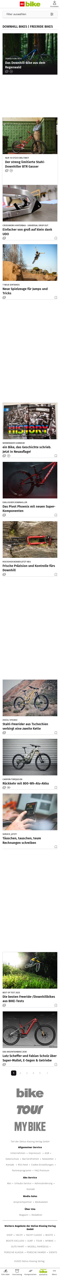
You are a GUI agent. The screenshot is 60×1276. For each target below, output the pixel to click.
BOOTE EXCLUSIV (15, 1240)
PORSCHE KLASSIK (14, 1252)
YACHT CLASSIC (34, 1234)
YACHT (19, 1234)
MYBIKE (49, 1240)
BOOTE (49, 1234)
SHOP (9, 1234)
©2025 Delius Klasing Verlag (29, 1261)
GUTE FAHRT (17, 1246)
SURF (30, 1240)
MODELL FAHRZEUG (38, 1246)
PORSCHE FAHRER (36, 1252)
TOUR (39, 1240)
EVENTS (53, 1252)
